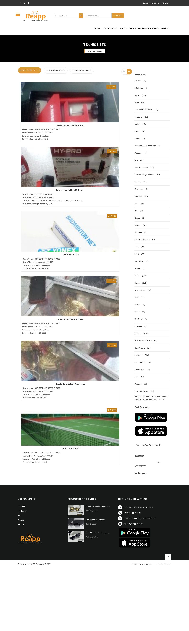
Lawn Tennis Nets (114, 172)
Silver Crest (139, 369)
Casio (137, 131)
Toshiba (138, 384)
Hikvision (138, 196)
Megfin (137, 268)
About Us (22, 506)
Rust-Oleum (140, 348)
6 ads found (95, 51)
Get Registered (151, 3)
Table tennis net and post (35, 172)
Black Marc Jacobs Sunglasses (98, 533)
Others (138, 333)
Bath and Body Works (143, 109)
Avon (137, 102)
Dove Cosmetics (141, 167)
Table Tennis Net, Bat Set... (75, 114)
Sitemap (21, 524)
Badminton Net (114, 114)
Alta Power (139, 88)
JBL (136, 211)
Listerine (138, 232)
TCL (136, 377)
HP (136, 203)
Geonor (138, 182)
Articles (21, 520)
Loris (136, 247)
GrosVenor (139, 189)
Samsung (138, 355)
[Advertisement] (56, 31)
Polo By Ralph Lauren (143, 341)
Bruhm (137, 124)
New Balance (140, 290)
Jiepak (137, 218)
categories (110, 28)
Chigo (137, 138)
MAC (137, 254)
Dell (136, 160)
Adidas (137, 81)
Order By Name (56, 70)
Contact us (22, 511)
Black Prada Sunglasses (95, 519)
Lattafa (137, 225)
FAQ (19, 515)
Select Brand (140, 362)
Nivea (137, 304)
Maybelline (139, 261)
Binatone (138, 117)
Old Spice (138, 319)
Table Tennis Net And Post (35, 114)
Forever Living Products (144, 174)
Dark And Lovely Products (145, 146)
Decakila (138, 153)
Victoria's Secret (141, 391)
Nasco (137, 283)
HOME (97, 28)
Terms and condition (142, 564)
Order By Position (29, 70)
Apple (137, 95)
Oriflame (138, 326)
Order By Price (82, 70)
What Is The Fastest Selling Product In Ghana (144, 28)
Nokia (137, 312)
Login (166, 3)
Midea (137, 276)
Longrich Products (142, 239)
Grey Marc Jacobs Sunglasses (98, 506)
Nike (136, 297)
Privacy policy (164, 564)
